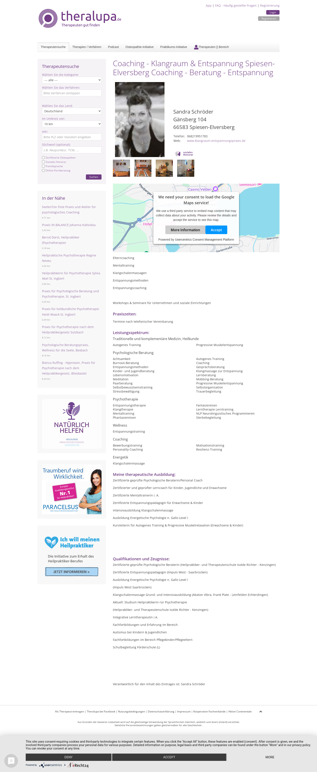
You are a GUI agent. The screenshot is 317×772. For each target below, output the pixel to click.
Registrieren (269, 18)
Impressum (184, 711)
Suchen (93, 177)
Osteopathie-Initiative (140, 47)
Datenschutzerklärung (161, 711)
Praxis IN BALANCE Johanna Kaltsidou (69, 225)
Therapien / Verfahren (86, 47)
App (209, 5)
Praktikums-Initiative (173, 47)
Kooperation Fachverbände (209, 711)
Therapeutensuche (53, 47)
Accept (216, 230)
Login (273, 12)
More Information (185, 230)
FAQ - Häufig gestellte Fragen (236, 5)
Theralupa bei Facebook (101, 711)
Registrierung (270, 5)
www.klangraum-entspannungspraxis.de (216, 141)
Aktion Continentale (240, 711)
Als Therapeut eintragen (69, 711)
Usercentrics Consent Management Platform (204, 239)
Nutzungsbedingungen (131, 711)
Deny (68, 757)
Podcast (113, 47)
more (270, 757)
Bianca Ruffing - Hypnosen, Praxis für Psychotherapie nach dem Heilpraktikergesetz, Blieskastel (68, 368)
